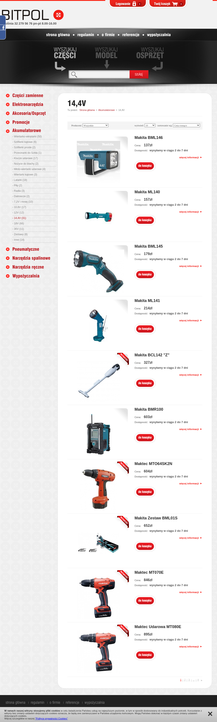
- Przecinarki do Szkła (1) (26, 152)
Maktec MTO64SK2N (153, 464)
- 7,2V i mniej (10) (22, 201)
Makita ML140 (147, 192)
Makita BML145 (149, 246)
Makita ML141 (147, 300)
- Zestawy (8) (20, 234)
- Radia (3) (18, 190)
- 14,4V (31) (19, 218)
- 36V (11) (18, 228)
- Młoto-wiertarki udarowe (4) (29, 169)
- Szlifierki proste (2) (24, 147)
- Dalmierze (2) (21, 196)
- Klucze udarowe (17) (25, 158)
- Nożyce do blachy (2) (25, 163)
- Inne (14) (18, 239)
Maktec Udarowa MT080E (158, 627)
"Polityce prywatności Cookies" (51, 718)
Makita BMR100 (149, 409)
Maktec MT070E (149, 572)
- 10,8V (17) (19, 207)
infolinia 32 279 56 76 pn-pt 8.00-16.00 (29, 23)
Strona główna (87, 110)
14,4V (121, 110)
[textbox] (99, 74)
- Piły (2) (17, 185)
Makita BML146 (149, 137)
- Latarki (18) (19, 180)
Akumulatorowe (106, 110)
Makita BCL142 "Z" (152, 355)
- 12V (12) (18, 212)
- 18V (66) (18, 223)
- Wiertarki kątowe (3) (24, 174)
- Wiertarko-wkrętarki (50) (27, 136)
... (194, 680)
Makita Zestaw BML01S (156, 518)
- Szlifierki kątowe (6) (24, 141)
